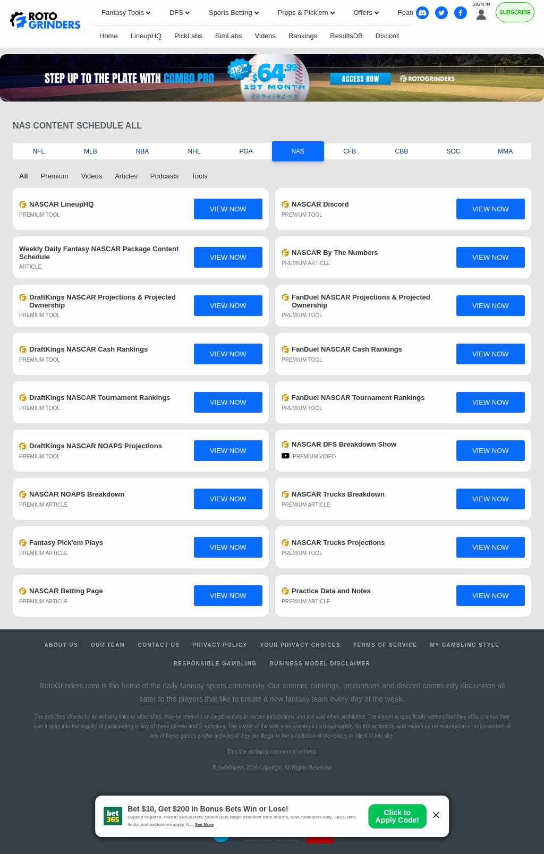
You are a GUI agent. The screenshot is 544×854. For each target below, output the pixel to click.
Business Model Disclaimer (320, 664)
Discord (387, 36)
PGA (246, 151)
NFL (38, 151)
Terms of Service (385, 645)
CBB (402, 151)
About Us (61, 645)
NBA (142, 151)
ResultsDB (346, 36)
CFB (349, 151)
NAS (297, 151)
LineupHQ (146, 36)
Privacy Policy (219, 645)
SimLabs (228, 36)
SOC (454, 151)
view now (228, 209)
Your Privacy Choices (300, 645)
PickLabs (188, 36)
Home (108, 36)
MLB (90, 151)
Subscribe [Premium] (515, 12)
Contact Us (159, 645)
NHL (194, 151)
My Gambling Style (465, 645)
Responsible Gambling (215, 664)
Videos (265, 36)
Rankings (302, 36)
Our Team (108, 645)
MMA (505, 151)
